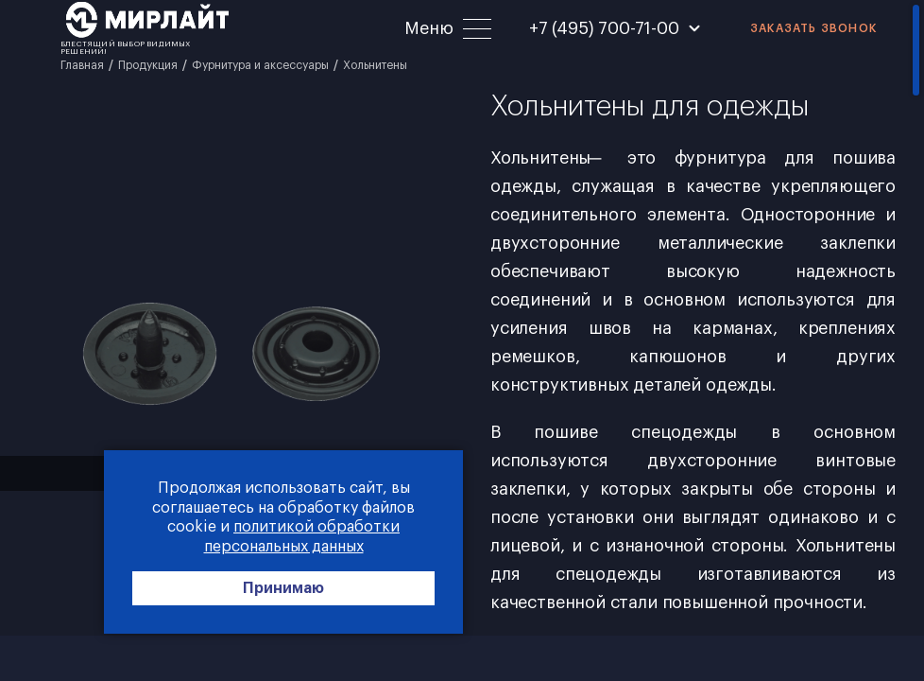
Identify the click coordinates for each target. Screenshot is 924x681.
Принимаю (283, 588)
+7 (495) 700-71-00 (604, 28)
